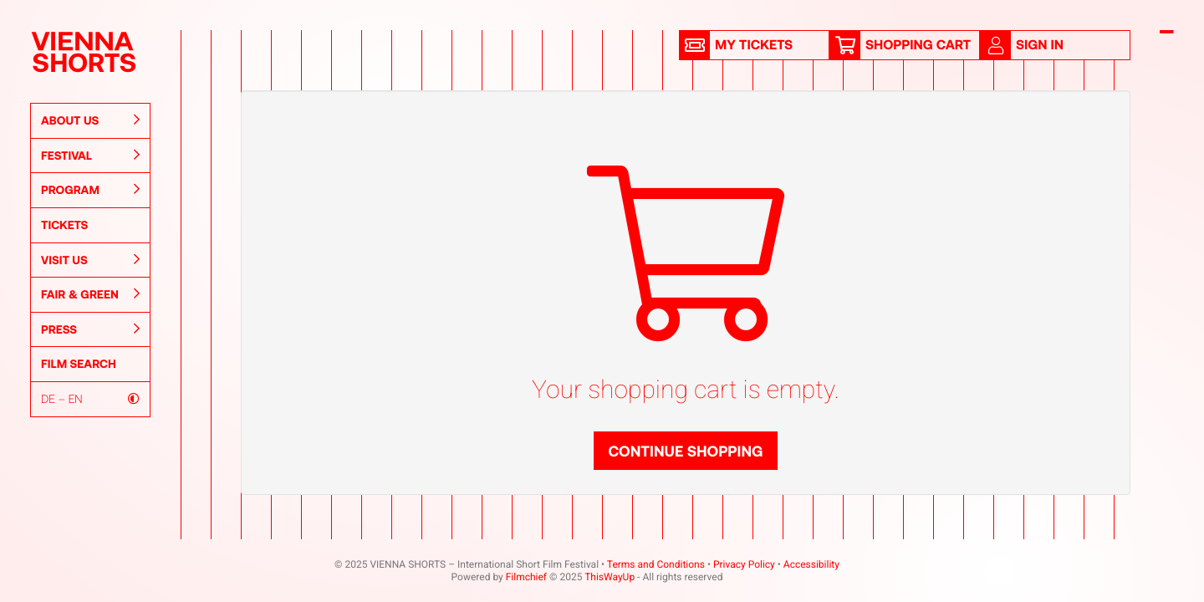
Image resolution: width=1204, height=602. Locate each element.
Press (90, 329)
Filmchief (526, 577)
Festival (90, 155)
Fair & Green (90, 294)
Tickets (64, 224)
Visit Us (90, 260)
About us (90, 120)
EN (76, 398)
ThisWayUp (609, 577)
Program (90, 189)
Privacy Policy (744, 564)
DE (48, 398)
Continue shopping (685, 450)
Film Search (78, 363)
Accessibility (811, 564)
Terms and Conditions (656, 564)
